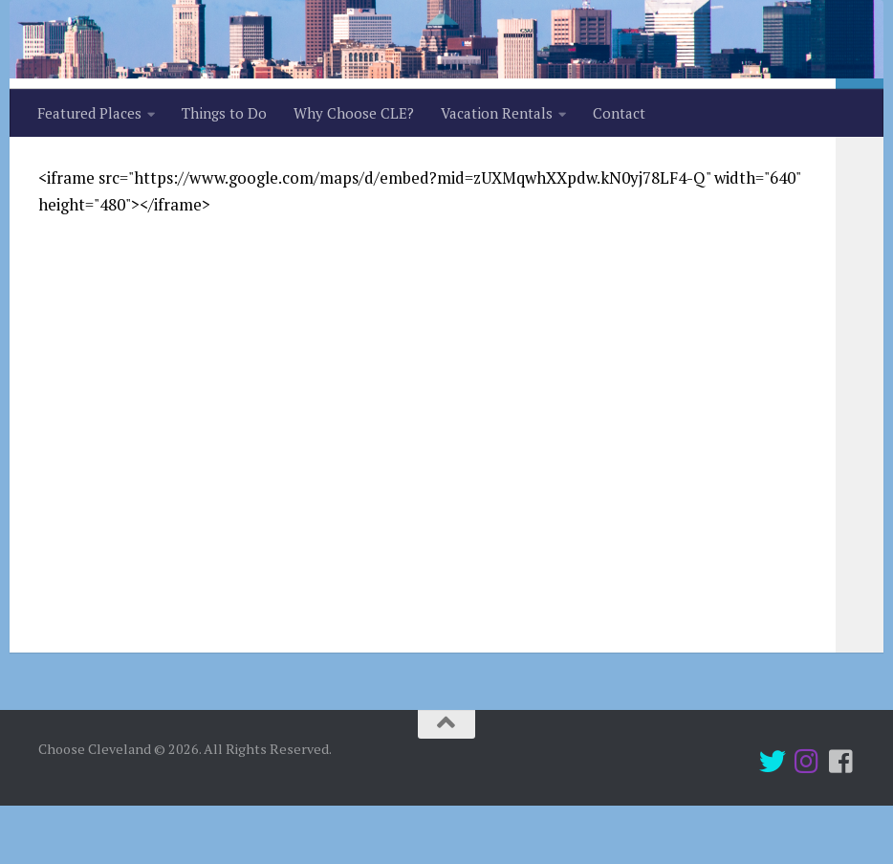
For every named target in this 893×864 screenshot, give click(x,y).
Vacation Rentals (497, 112)
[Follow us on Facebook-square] (841, 820)
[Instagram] (807, 820)
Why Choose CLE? (354, 112)
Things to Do (224, 112)
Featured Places (89, 112)
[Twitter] (772, 820)
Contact (619, 112)
